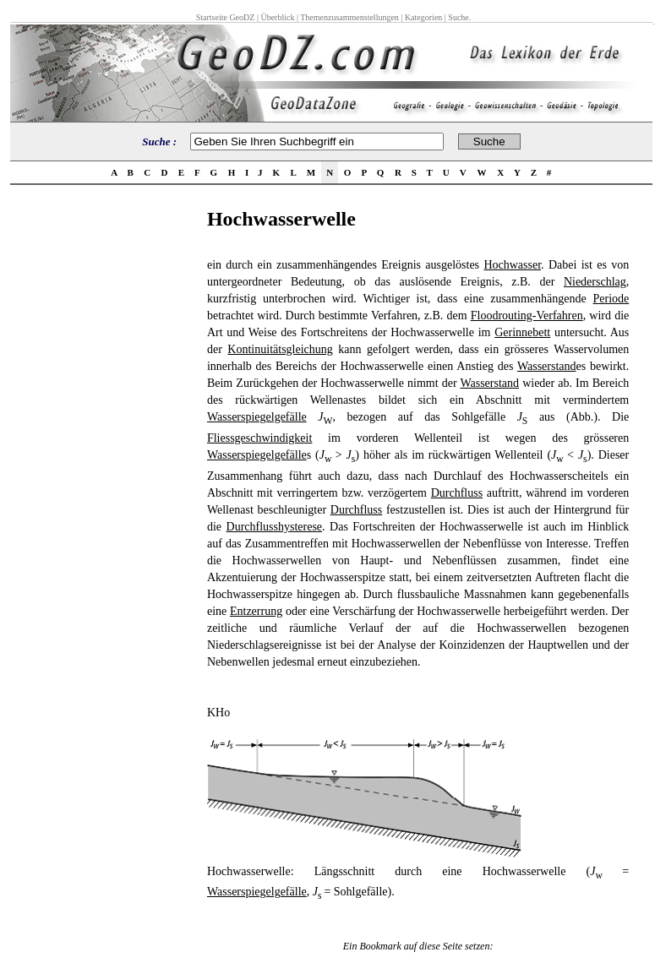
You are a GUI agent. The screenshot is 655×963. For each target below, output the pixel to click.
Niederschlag (595, 281)
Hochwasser (512, 264)
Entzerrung (256, 611)
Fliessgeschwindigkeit (259, 438)
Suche (458, 17)
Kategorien (423, 17)
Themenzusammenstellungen (349, 17)
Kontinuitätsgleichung (279, 349)
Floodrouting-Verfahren (527, 315)
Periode (610, 298)
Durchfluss (457, 493)
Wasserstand (546, 366)
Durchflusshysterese (275, 526)
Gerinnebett (522, 332)
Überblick (277, 17)
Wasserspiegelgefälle (257, 417)
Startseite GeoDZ (225, 17)
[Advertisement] (103, 461)
